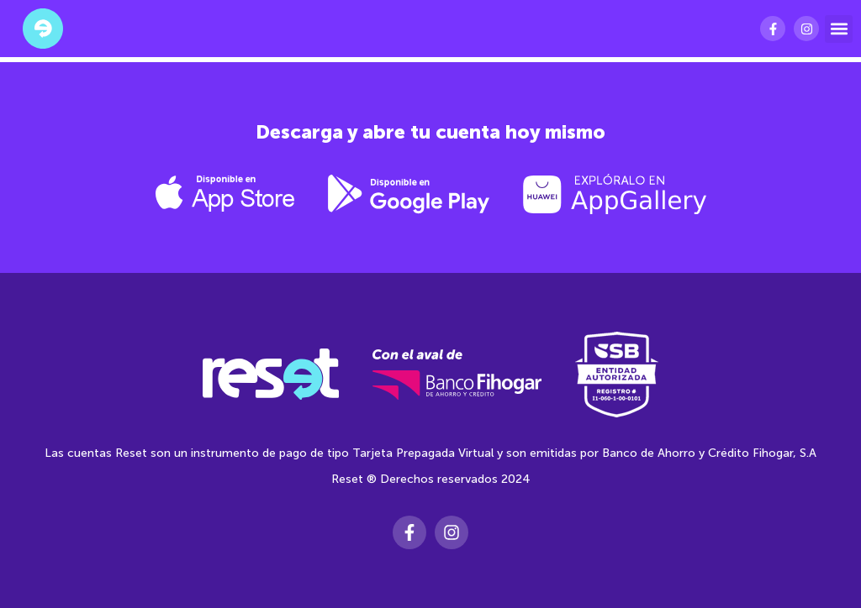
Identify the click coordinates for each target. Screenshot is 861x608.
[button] (839, 29)
